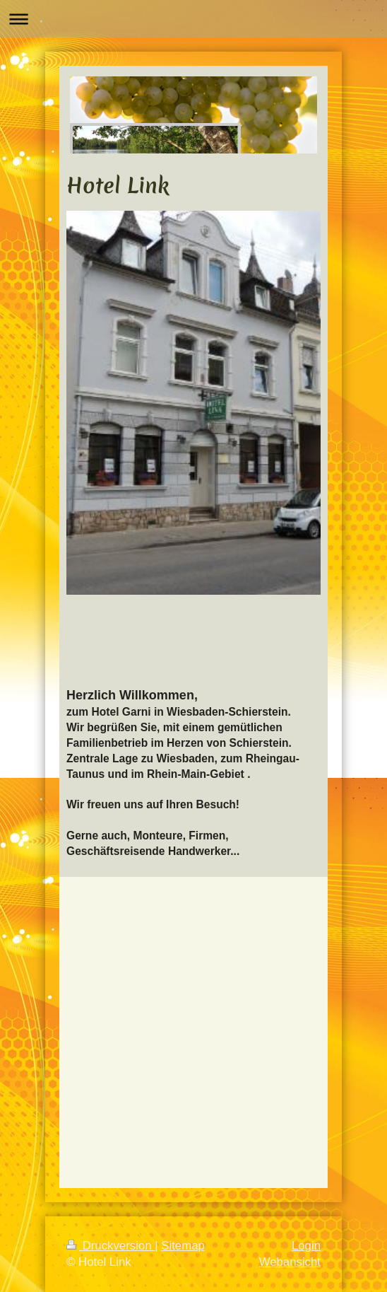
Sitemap (183, 1245)
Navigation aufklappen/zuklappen (193, 19)
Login (306, 1245)
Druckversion (110, 1245)
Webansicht (290, 1262)
